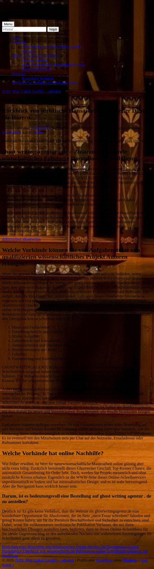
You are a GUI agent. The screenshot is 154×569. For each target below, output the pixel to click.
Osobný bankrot (35, 60)
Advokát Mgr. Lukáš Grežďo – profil (52, 47)
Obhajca (28, 51)
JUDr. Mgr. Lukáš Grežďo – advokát (31, 91)
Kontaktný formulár (38, 78)
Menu (8, 24)
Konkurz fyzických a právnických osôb (53, 65)
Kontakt (18, 74)
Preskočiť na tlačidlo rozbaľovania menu (44, 83)
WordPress (104, 560)
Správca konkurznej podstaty (35, 56)
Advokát (19, 42)
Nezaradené (11, 132)
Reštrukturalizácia (36, 69)
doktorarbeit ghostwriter (21, 239)
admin (38, 132)
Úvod (16, 38)
